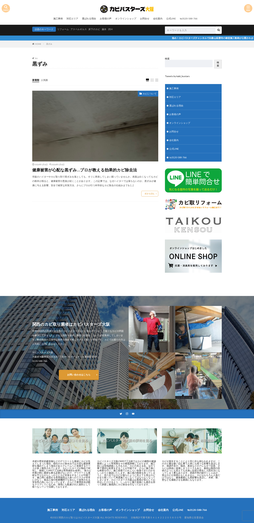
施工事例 (58, 18)
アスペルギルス (78, 29)
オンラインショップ (125, 18)
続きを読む (150, 193)
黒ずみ (49, 44)
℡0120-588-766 (188, 18)
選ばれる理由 (89, 18)
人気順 (44, 80)
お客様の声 (105, 18)
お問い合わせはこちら (78, 374)
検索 (167, 58)
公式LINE (171, 18)
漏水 (104, 29)
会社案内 (157, 18)
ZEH (110, 29)
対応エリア (72, 18)
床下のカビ (94, 29)
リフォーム (63, 29)
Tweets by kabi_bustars (177, 76)
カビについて (150, 93)
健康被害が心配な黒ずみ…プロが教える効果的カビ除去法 (84, 169)
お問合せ (144, 18)
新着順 (35, 80)
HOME (38, 44)
